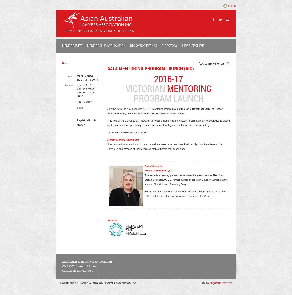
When (71, 76)
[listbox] (214, 63)
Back (65, 63)
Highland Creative (221, 283)
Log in (232, 5)
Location (69, 85)
